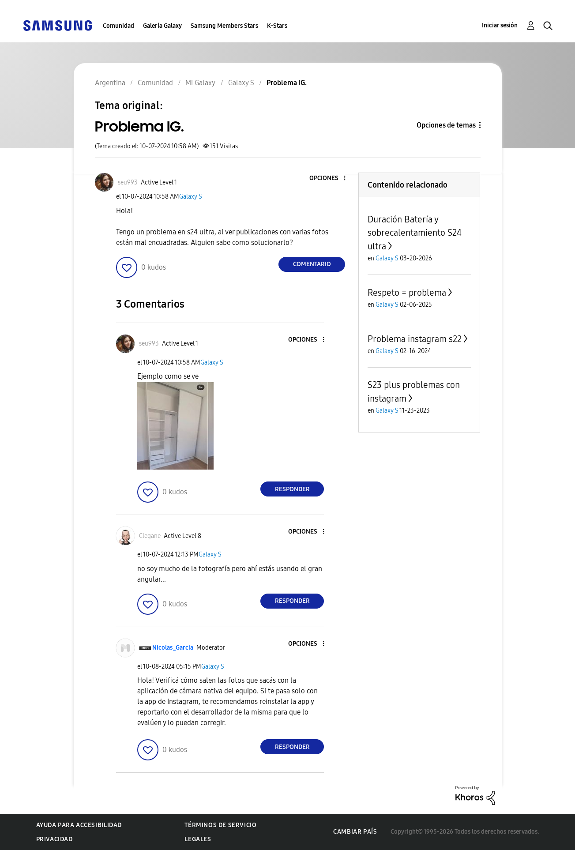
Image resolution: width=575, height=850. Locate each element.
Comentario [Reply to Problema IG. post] (312, 264)
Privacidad (54, 839)
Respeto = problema (407, 292)
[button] (330, 178)
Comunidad (118, 26)
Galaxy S (190, 196)
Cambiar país (355, 831)
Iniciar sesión (500, 25)
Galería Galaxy (162, 26)
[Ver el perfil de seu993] (128, 182)
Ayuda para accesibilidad (79, 825)
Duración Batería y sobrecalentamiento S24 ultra (415, 233)
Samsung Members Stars (224, 26)
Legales (197, 839)
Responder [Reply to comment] (292, 489)
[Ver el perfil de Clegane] (150, 536)
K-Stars (277, 26)
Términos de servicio (220, 825)
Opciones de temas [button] (446, 125)
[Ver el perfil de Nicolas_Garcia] (172, 647)
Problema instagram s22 (415, 339)
